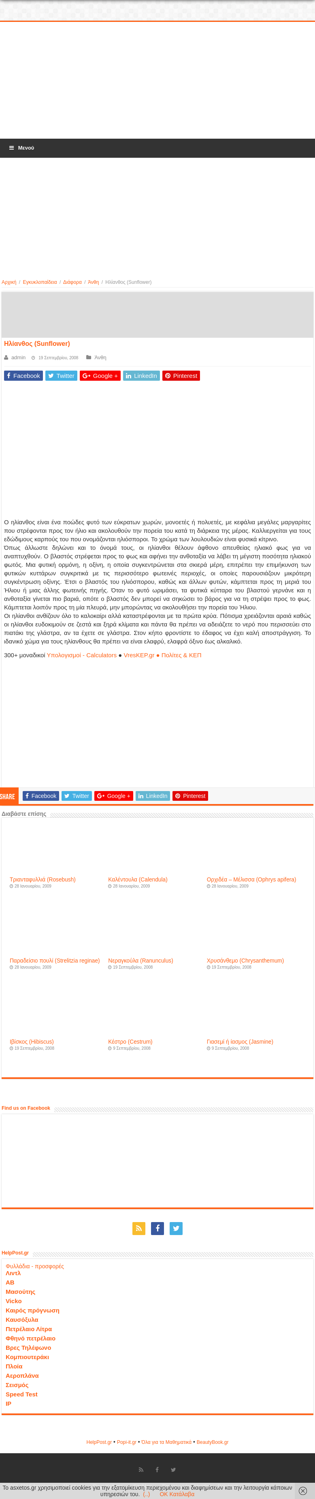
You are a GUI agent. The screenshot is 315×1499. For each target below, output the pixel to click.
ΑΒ (10, 1282)
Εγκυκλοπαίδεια (40, 282)
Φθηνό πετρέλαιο (30, 1338)
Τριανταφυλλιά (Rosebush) (43, 880)
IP (8, 1403)
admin (18, 357)
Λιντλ (13, 1273)
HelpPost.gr (99, 1442)
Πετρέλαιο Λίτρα (29, 1328)
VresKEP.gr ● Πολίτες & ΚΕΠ (163, 655)
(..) (146, 1494)
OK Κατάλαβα (177, 1494)
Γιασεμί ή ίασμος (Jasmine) (240, 1042)
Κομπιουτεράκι (27, 1356)
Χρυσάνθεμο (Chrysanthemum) (245, 961)
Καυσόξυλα (22, 1319)
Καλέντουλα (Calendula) (137, 880)
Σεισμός (17, 1384)
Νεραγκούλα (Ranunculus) (140, 961)
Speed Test (22, 1394)
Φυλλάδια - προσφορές (35, 1266)
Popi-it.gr (126, 1442)
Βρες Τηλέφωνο (28, 1347)
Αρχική (9, 282)
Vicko (14, 1300)
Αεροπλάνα (22, 1375)
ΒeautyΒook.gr (213, 1442)
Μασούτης (21, 1291)
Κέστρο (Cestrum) (130, 1042)
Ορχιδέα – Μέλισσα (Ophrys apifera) (251, 880)
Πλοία (14, 1366)
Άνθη (93, 282)
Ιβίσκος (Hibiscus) (32, 1042)
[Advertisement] (157, 80)
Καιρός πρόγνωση (33, 1310)
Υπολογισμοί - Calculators (82, 655)
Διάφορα (72, 282)
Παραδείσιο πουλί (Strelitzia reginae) (55, 961)
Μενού (21, 148)
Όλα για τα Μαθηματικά (167, 1442)
